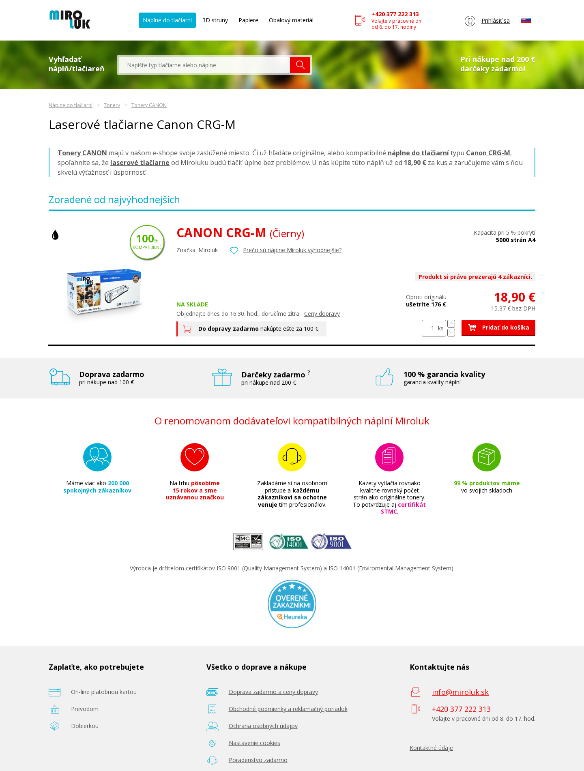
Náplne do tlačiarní (167, 20)
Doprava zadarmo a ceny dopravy (273, 692)
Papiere (248, 20)
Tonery (112, 105)
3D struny (215, 20)
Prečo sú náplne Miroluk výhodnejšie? (292, 250)
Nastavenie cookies (254, 743)
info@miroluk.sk (460, 692)
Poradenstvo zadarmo (258, 760)
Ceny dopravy (322, 313)
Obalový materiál (291, 20)
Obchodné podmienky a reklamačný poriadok (288, 709)
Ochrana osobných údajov (263, 726)
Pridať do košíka (498, 327)
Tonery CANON (149, 105)
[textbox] (204, 65)
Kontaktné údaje (431, 748)
